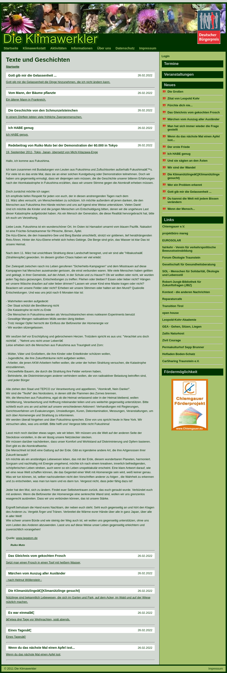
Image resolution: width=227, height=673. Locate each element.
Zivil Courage (171, 340)
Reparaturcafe (172, 299)
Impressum (147, 48)
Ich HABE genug (179, 153)
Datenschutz (125, 48)
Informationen (81, 48)
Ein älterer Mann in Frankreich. (26, 99)
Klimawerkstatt (34, 48)
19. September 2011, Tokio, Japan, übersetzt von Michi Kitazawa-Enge (52, 152)
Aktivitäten (58, 48)
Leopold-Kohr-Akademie (179, 319)
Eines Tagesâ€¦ (16, 636)
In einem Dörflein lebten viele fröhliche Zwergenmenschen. (44, 117)
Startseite (11, 48)
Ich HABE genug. (17, 134)
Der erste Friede (179, 147)
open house (170, 313)
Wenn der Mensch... (181, 209)
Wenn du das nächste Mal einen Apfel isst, (33, 654)
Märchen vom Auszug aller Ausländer (193, 119)
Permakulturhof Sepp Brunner (183, 347)
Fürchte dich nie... (180, 105)
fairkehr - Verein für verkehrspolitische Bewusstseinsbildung (189, 249)
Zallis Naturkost (173, 333)
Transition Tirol (172, 306)
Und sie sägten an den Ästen (188, 160)
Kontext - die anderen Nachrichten (186, 292)
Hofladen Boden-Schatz (178, 354)
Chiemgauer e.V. (173, 226)
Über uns (104, 48)
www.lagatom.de (27, 538)
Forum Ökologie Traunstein (181, 257)
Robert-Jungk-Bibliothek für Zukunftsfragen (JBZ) (181, 283)
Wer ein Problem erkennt (185, 185)
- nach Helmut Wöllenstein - (24, 580)
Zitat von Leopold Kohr (184, 98)
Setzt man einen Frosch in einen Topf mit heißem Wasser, (43, 562)
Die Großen (175, 91)
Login (166, 56)
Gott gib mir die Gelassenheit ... (189, 191)
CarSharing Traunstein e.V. (180, 361)
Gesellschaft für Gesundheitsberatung (189, 264)
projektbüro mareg (175, 233)
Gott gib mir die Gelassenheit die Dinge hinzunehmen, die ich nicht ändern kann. (58, 82)
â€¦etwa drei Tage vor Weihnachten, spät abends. (38, 619)
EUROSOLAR (171, 240)
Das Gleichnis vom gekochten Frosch (194, 112)
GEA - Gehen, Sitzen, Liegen (182, 326)
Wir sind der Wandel (181, 167)
